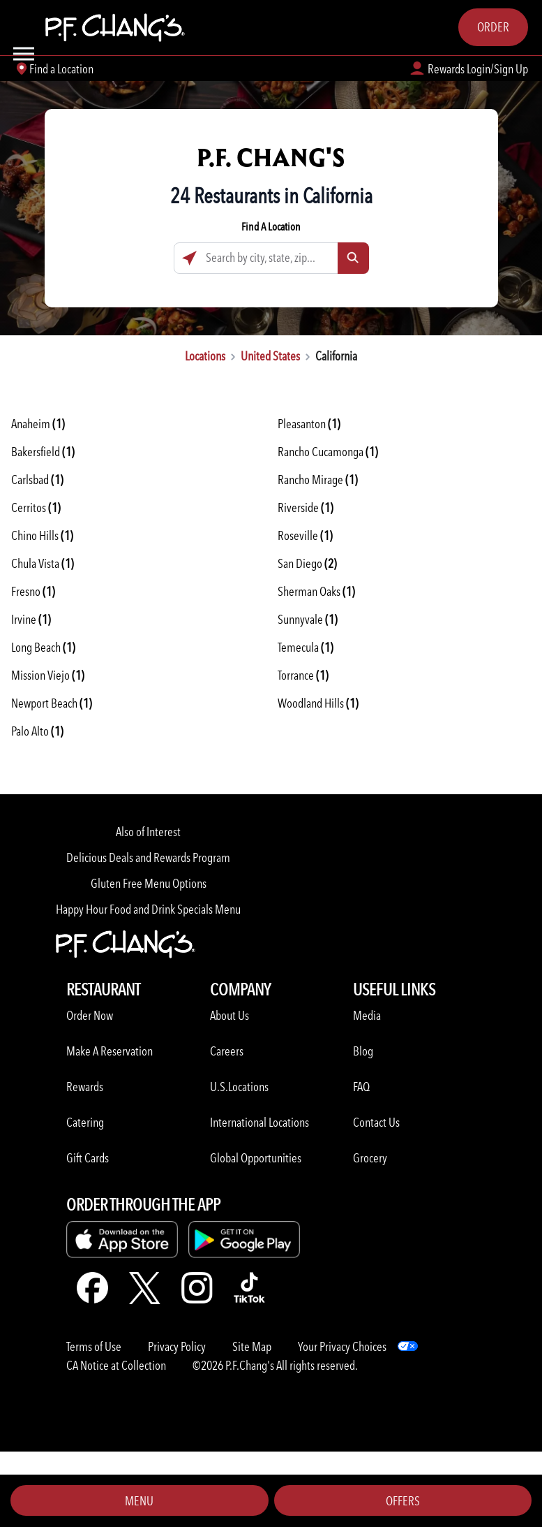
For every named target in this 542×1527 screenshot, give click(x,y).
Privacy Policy (177, 1346)
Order (493, 27)
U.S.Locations (239, 1086)
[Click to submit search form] (353, 258)
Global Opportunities (255, 1157)
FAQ (361, 1086)
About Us (229, 1015)
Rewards (84, 1086)
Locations (205, 356)
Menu (139, 1500)
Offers (403, 1500)
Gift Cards (87, 1157)
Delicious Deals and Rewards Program (148, 857)
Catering (85, 1122)
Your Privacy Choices (342, 1346)
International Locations (259, 1122)
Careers (226, 1051)
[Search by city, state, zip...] (271, 258)
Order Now (89, 1015)
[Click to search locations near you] (189, 258)
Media (367, 1015)
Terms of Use (93, 1346)
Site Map (251, 1346)
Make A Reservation (109, 1051)
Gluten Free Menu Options (148, 883)
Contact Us (376, 1122)
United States (270, 356)
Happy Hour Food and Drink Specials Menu (148, 909)
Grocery (370, 1157)
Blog (363, 1051)
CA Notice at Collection (116, 1365)
